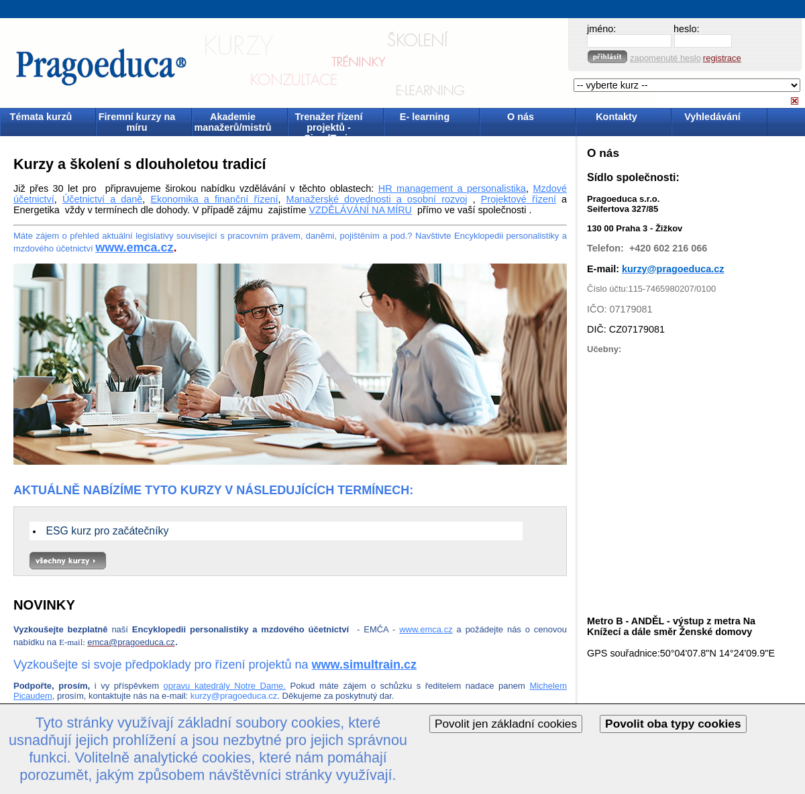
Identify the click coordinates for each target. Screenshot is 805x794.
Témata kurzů (41, 116)
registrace (722, 58)
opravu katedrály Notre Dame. (225, 686)
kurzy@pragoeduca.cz (234, 696)
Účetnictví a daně (102, 199)
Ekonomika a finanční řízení (214, 199)
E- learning (424, 116)
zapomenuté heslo (665, 58)
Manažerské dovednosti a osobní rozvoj (377, 199)
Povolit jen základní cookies (506, 723)
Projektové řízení (518, 199)
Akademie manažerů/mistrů (232, 122)
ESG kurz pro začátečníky (107, 530)
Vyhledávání (712, 116)
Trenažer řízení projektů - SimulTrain (329, 123)
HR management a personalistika (452, 188)
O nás (520, 116)
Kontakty (616, 116)
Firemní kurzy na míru (137, 122)
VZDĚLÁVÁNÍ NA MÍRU (360, 210)
